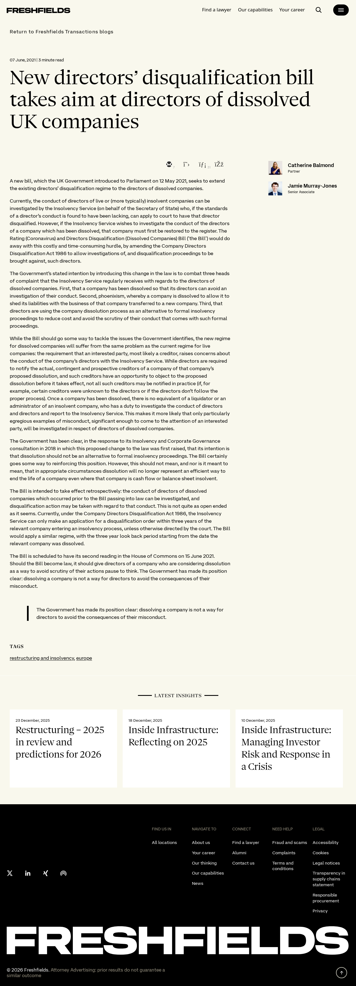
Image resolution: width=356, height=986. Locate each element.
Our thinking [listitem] (204, 863)
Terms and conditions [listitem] (282, 866)
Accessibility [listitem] (325, 842)
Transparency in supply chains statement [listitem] (329, 878)
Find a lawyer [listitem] (245, 842)
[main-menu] (341, 10)
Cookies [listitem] (321, 852)
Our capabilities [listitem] (208, 873)
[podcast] (63, 873)
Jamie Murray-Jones (312, 186)
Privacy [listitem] (320, 910)
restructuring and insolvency (42, 658)
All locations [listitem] (164, 842)
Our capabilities (255, 9)
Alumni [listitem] (239, 852)
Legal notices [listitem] (326, 863)
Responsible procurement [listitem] (326, 897)
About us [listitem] (201, 842)
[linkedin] (202, 165)
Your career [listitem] (203, 852)
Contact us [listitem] (243, 863)
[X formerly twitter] (10, 873)
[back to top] (341, 972)
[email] (168, 165)
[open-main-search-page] (319, 10)
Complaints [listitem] (283, 852)
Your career (292, 9)
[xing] (45, 873)
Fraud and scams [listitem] (289, 842)
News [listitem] (197, 883)
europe (84, 658)
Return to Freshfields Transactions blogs (61, 31)
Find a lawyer (216, 9)
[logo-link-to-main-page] (38, 11)
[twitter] (185, 165)
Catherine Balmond (311, 165)
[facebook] (218, 165)
